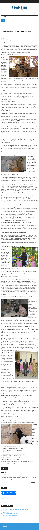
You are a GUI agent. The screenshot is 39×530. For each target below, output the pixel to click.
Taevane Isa (3, 472)
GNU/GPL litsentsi (22, 527)
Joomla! (2, 527)
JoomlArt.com (4, 526)
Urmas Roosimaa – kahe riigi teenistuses (16, 32)
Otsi (3, 20)
